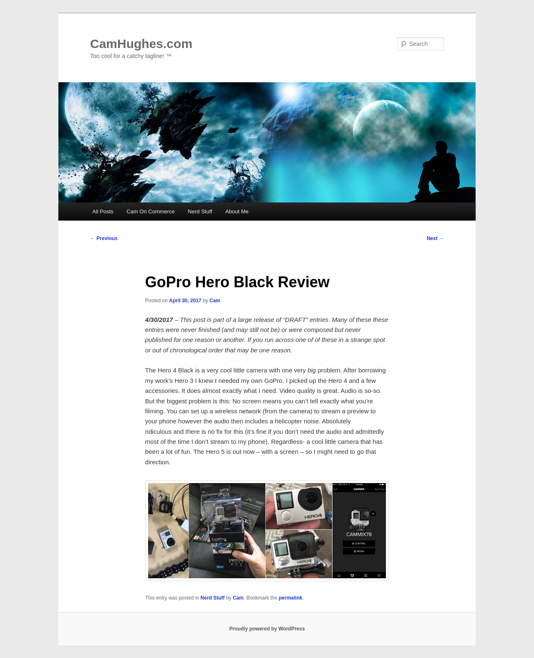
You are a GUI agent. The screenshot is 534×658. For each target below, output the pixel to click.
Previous (104, 238)
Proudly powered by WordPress (267, 629)
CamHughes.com (141, 44)
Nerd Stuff (200, 211)
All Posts (102, 211)
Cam (214, 301)
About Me (237, 211)
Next (435, 238)
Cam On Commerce (150, 211)
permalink (290, 598)
